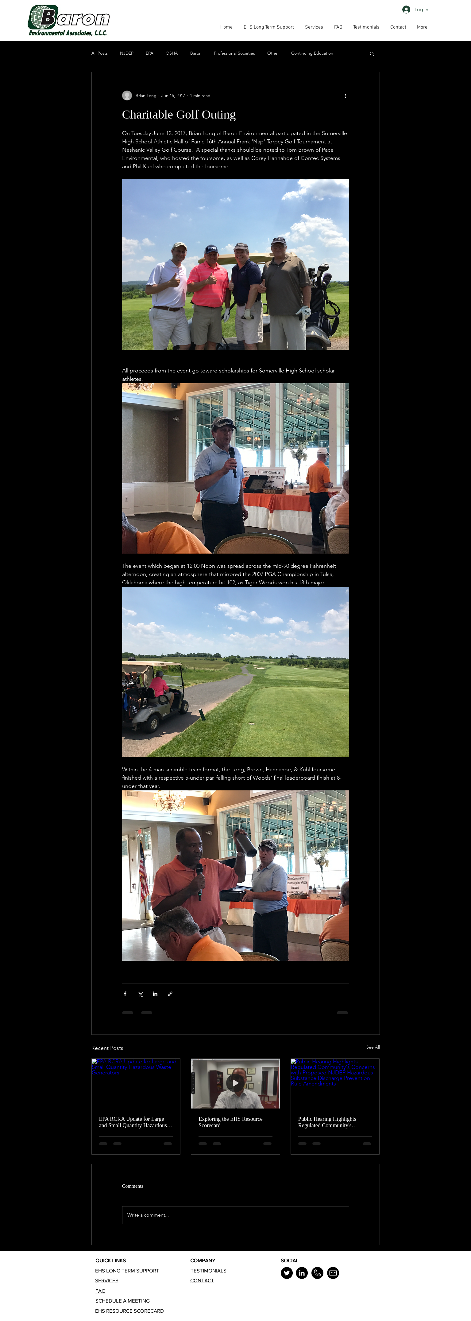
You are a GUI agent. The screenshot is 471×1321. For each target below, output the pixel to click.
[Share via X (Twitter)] (140, 994)
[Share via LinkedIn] (155, 994)
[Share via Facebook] (125, 994)
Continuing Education (312, 53)
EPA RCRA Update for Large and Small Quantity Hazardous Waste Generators (133, 1122)
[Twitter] (287, 1273)
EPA (149, 53)
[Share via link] (170, 994)
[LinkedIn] (302, 1273)
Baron (196, 53)
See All (373, 1047)
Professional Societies (234, 53)
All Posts (99, 53)
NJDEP (126, 53)
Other (273, 53)
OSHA (172, 53)
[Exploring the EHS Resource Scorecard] (235, 1084)
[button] (338, 27)
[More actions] (345, 95)
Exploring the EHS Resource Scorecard (230, 1122)
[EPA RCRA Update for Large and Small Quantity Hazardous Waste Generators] (136, 1084)
